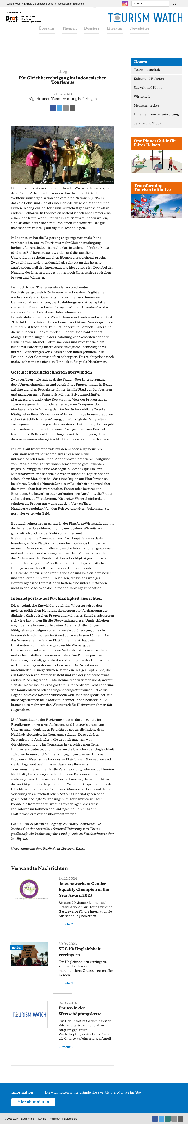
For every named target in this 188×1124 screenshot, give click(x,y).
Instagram (125, 3)
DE (174, 3)
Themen (69, 31)
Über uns (47, 31)
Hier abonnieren (33, 1102)
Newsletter (139, 31)
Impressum (55, 1118)
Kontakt (42, 1118)
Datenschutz (71, 1118)
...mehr (65, 924)
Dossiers (91, 31)
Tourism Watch (13, 3)
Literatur (115, 31)
